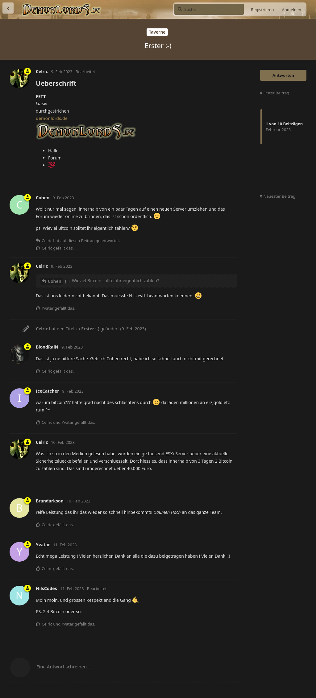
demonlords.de (52, 118)
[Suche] (209, 9)
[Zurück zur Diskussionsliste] (8, 8)
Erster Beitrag (274, 93)
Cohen (54, 281)
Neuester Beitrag (277, 196)
